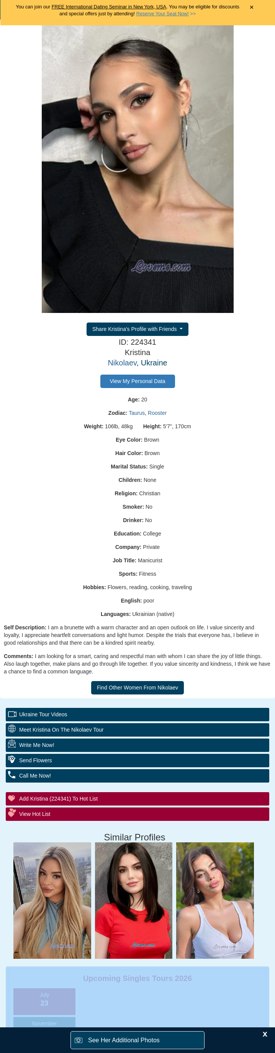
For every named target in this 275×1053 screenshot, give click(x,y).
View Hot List (34, 814)
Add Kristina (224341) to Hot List (58, 799)
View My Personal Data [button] (137, 381)
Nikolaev (122, 363)
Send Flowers (35, 760)
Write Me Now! (36, 745)
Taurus (137, 413)
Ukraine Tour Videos (43, 714)
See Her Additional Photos (124, 1040)
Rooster (157, 413)
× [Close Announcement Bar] (251, 7)
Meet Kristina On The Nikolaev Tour (61, 730)
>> (166, 13)
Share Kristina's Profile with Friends (135, 329)
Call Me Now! (35, 776)
